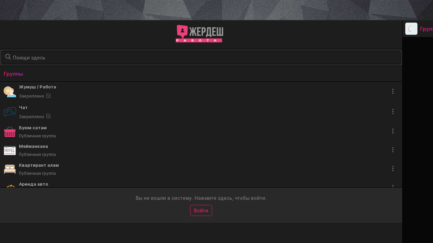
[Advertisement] (216, 10)
